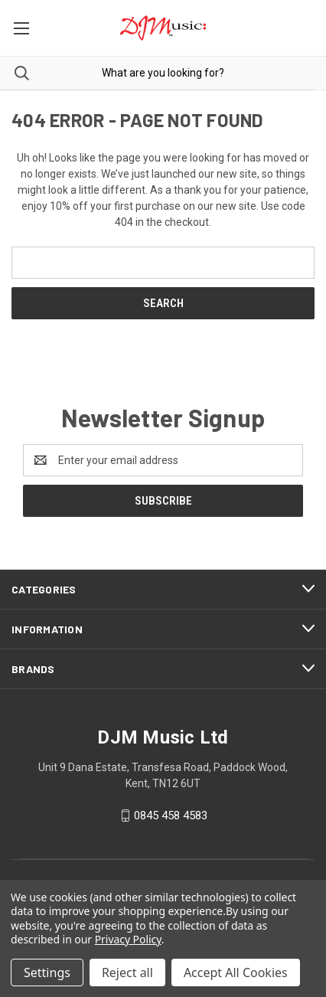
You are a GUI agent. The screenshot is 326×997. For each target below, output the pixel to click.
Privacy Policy (128, 939)
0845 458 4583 (170, 815)
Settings (47, 972)
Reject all (127, 972)
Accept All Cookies (236, 972)
